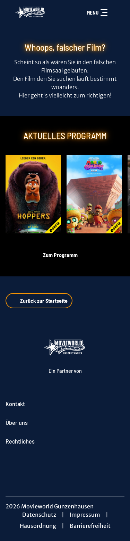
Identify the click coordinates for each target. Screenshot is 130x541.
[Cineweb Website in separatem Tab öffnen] (65, 377)
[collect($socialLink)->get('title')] (65, 464)
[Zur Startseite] (31, 12)
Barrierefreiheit (90, 525)
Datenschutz (39, 514)
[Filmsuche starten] (117, 12)
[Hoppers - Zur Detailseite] (33, 194)
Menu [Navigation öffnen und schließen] (97, 12)
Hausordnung (38, 525)
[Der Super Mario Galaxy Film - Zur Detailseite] (94, 194)
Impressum (85, 514)
